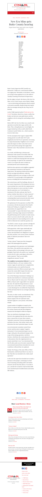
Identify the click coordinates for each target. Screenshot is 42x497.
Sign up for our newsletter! (21, 458)
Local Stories (23, 17)
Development (21, 399)
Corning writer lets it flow (15, 417)
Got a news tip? (25, 475)
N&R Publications (26, 483)
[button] (33, 13)
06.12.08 (18, 17)
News (28, 17)
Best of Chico (25, 479)
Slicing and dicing (13, 435)
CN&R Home (25, 477)
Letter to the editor (26, 473)
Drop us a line (25, 471)
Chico (14, 17)
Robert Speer (21, 32)
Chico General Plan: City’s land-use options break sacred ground (22, 407)
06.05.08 (15, 441)
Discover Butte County (27, 481)
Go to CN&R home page (21, 8)
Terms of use (25, 492)
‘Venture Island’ (12, 426)
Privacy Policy (26, 490)
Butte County (14, 399)
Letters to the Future (27, 488)
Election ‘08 (11, 445)
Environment (27, 399)
